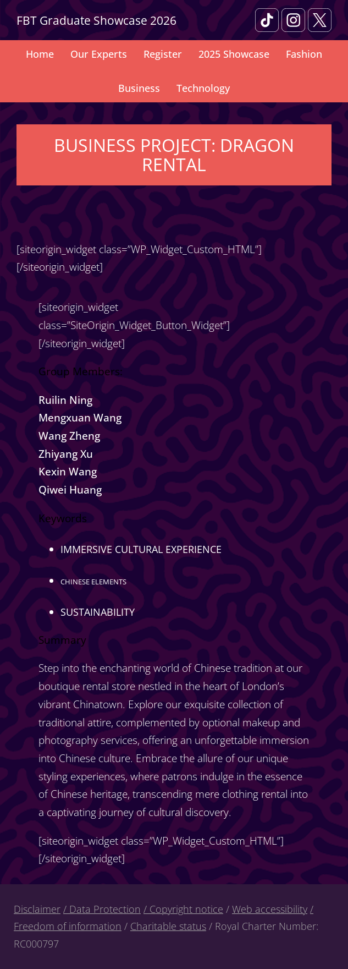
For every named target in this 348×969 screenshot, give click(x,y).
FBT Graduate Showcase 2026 (96, 20)
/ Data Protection (102, 909)
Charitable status (168, 926)
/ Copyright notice (183, 909)
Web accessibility (269, 909)
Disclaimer (37, 909)
